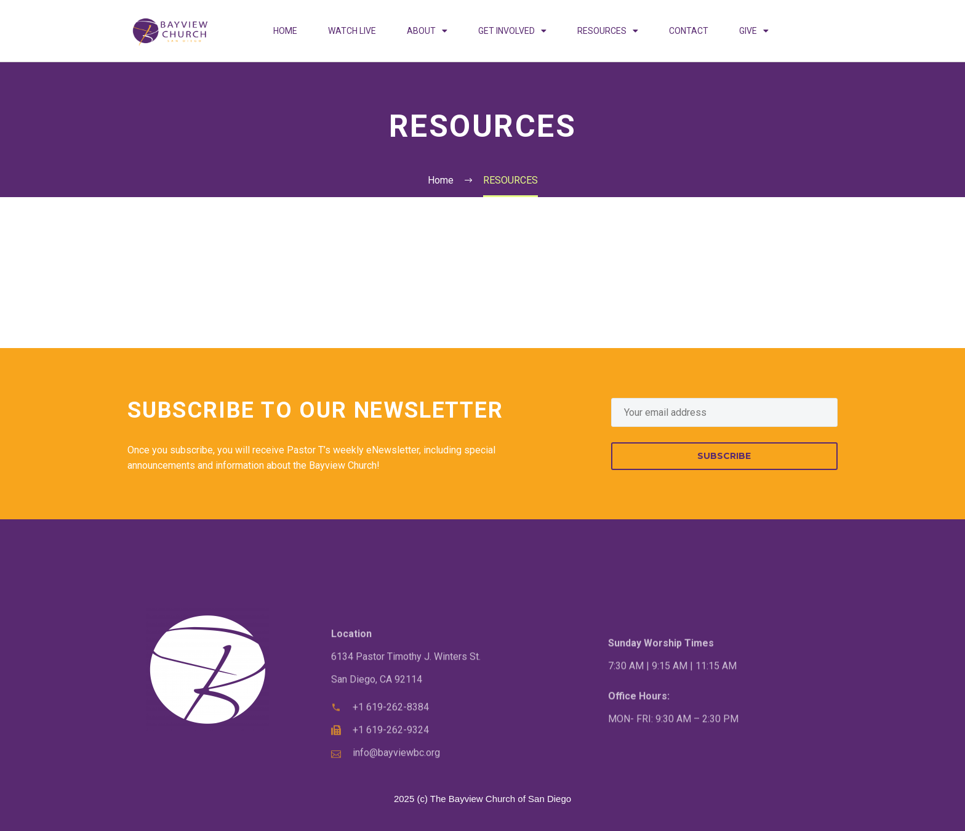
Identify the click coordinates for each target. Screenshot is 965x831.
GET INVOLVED (512, 30)
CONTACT (688, 31)
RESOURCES (607, 30)
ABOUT (427, 30)
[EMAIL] (724, 412)
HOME (285, 31)
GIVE (754, 30)
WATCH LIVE (352, 31)
